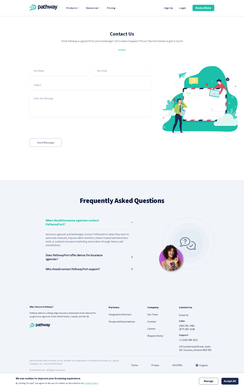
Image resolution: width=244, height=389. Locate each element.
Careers (151, 328)
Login (182, 7)
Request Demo (155, 335)
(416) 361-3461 (187, 325)
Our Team (152, 314)
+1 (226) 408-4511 (188, 339)
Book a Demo (203, 8)
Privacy (155, 365)
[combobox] (202, 365)
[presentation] (54, 127)
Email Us (183, 315)
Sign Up (168, 7)
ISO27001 (177, 365)
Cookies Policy (91, 383)
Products (73, 7)
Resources (93, 7)
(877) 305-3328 (187, 329)
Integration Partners (120, 314)
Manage (208, 381)
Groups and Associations (122, 321)
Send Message (45, 142)
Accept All (230, 381)
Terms (134, 365)
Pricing (111, 7)
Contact (151, 321)
